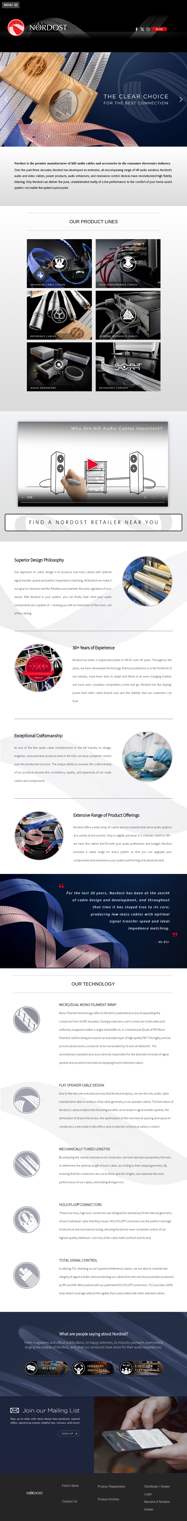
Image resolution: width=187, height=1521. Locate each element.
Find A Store (70, 1485)
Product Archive (108, 1499)
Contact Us (69, 1501)
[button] (10, 5)
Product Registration (111, 1486)
